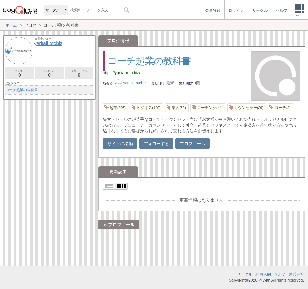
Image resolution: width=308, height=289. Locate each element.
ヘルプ (279, 274)
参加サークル (79, 73)
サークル (244, 274)
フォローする (156, 143)
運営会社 (296, 274)
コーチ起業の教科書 (149, 60)
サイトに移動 (120, 143)
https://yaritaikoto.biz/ (121, 73)
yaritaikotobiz (130, 83)
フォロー (19, 73)
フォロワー (49, 73)
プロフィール (192, 143)
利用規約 (263, 274)
